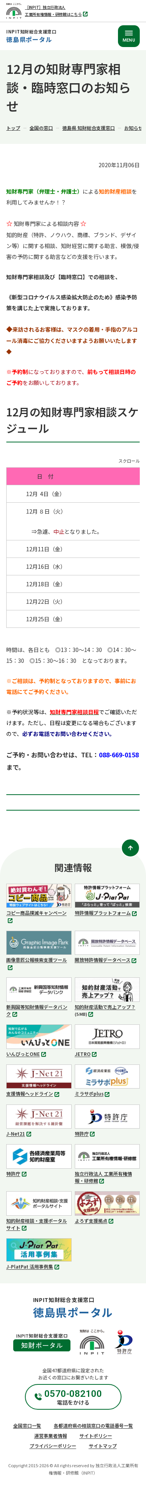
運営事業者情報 (50, 1435)
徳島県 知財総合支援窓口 (88, 127)
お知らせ (133, 127)
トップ (13, 127)
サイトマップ (103, 1445)
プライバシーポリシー (53, 1445)
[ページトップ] (130, 848)
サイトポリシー (95, 1435)
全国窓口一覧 (27, 1425)
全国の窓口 (41, 127)
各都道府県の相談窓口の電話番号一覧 (93, 1425)
